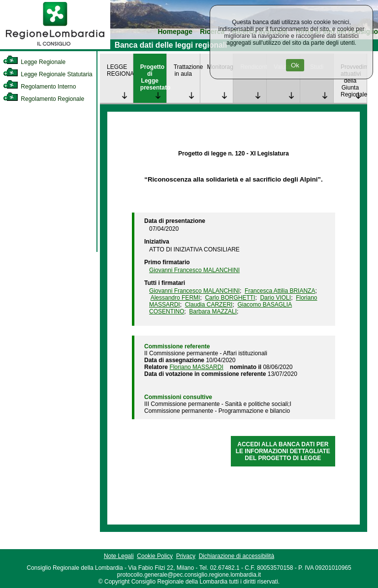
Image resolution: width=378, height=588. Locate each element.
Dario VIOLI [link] (275, 297)
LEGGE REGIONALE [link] (120, 70)
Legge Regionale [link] (34, 62)
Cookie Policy (155, 556)
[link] (55, 47)
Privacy (185, 556)
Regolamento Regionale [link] (43, 98)
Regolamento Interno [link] (39, 86)
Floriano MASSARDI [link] (196, 367)
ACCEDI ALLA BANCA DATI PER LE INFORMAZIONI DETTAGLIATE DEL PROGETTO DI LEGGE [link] (283, 451)
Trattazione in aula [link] (187, 70)
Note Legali (119, 556)
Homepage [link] (175, 31)
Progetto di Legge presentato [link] (153, 77)
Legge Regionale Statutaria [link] (48, 74)
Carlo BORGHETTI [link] (230, 297)
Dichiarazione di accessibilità (236, 556)
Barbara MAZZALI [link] (213, 311)
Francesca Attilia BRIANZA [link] (280, 290)
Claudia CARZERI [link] (209, 304)
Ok (295, 65)
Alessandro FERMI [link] (175, 297)
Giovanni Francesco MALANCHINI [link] (194, 270)
